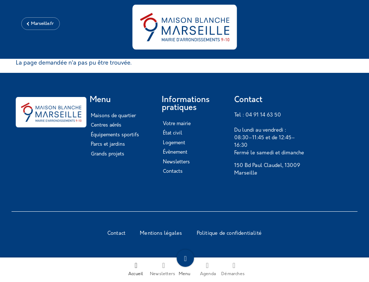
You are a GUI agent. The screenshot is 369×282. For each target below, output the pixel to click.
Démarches (233, 269)
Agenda (208, 269)
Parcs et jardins (108, 144)
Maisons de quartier (113, 116)
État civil (172, 133)
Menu (185, 269)
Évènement (175, 152)
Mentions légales (161, 233)
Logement (174, 143)
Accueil (135, 269)
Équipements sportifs (115, 135)
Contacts (173, 171)
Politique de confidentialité (229, 233)
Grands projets (107, 154)
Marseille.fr (42, 24)
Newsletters (176, 162)
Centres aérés (106, 125)
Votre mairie (177, 124)
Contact (116, 233)
